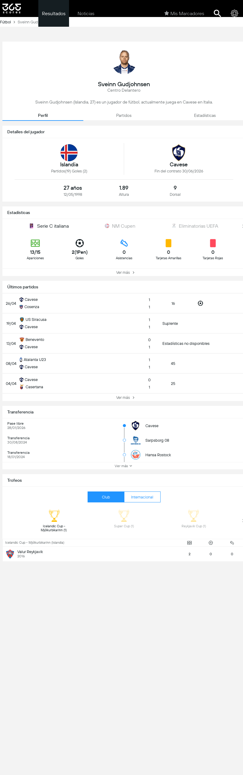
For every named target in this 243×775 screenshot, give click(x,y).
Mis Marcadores (184, 13)
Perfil (43, 115)
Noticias (86, 13)
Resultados (53, 13)
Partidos (123, 115)
